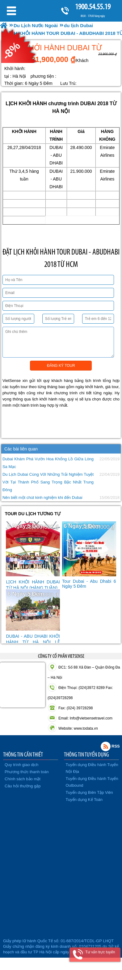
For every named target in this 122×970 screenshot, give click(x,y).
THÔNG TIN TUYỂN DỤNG (86, 754)
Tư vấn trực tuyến (100, 952)
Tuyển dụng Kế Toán (84, 799)
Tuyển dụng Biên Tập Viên (89, 792)
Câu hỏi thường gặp (23, 786)
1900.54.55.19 (92, 7)
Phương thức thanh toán (26, 771)
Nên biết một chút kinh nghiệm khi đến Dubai (42, 497)
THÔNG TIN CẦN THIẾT (23, 754)
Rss (106, 746)
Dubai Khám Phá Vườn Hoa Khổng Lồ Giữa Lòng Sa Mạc (48, 463)
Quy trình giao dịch (21, 764)
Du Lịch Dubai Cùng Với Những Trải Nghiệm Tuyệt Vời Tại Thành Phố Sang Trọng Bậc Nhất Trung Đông (48, 482)
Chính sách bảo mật (22, 779)
